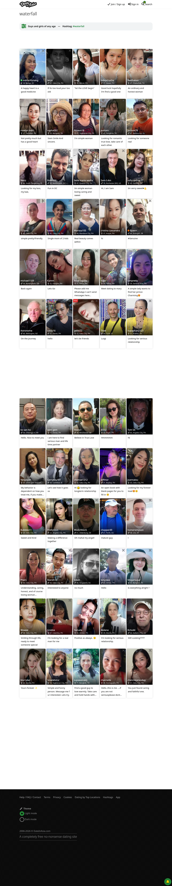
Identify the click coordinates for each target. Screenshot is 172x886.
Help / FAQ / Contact (30, 797)
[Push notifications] (167, 881)
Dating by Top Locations (87, 797)
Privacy (57, 797)
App (118, 797)
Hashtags (108, 797)
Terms (47, 797)
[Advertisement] (86, 39)
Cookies (68, 797)
